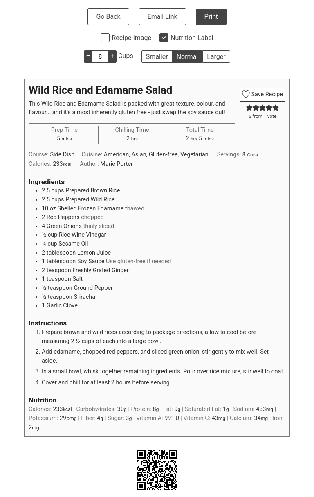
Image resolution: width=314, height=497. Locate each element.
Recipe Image (131, 38)
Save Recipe (262, 94)
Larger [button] (216, 57)
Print (211, 16)
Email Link (162, 16)
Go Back (108, 16)
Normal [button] (187, 57)
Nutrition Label (191, 38)
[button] (249, 107)
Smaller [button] (157, 57)
